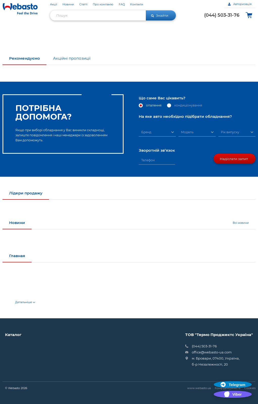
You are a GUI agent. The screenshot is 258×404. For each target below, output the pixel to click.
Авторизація (240, 4)
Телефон (148, 160)
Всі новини (241, 223)
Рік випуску (230, 132)
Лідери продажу (25, 193)
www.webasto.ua (199, 388)
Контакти (136, 4)
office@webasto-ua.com (212, 352)
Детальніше (25, 302)
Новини (68, 4)
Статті (83, 4)
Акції (53, 4)
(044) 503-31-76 (221, 15)
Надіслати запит (234, 159)
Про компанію (103, 4)
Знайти (159, 15)
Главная (17, 255)
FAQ (122, 4)
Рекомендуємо (24, 58)
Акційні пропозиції (71, 58)
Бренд (146, 132)
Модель (187, 132)
